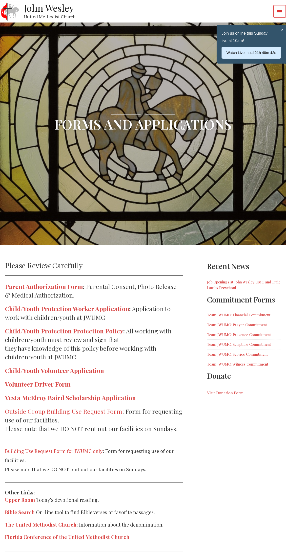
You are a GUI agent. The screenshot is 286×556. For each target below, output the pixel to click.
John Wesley (49, 7)
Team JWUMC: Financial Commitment (238, 314)
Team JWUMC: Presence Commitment (239, 334)
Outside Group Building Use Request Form (63, 411)
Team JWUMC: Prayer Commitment (237, 324)
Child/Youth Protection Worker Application (67, 308)
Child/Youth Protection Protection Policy (64, 331)
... (256, 52)
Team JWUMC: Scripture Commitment (239, 344)
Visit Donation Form (225, 392)
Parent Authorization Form (44, 286)
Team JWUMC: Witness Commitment (237, 364)
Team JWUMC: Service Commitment (237, 354)
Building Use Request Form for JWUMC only (53, 451)
